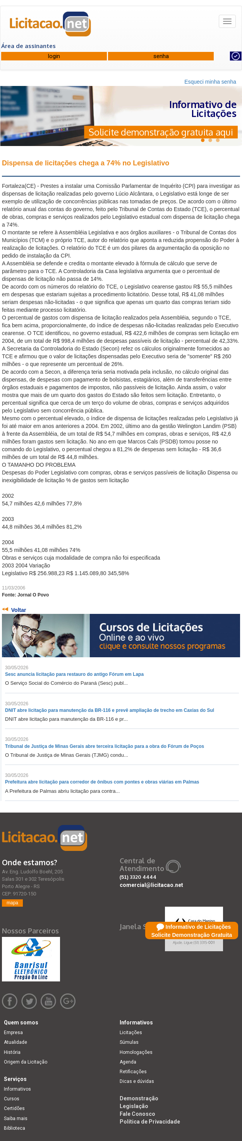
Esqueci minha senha (210, 82)
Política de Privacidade (150, 1122)
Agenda (128, 1062)
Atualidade (15, 1042)
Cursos (11, 1098)
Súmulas (129, 1042)
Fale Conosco (137, 1114)
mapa (12, 903)
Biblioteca (14, 1128)
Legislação (134, 1106)
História (12, 1052)
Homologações (136, 1052)
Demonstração (139, 1098)
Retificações (133, 1071)
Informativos (17, 1089)
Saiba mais (15, 1118)
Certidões (14, 1108)
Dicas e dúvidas (137, 1081)
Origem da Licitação (25, 1062)
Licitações (131, 1032)
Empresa (13, 1032)
